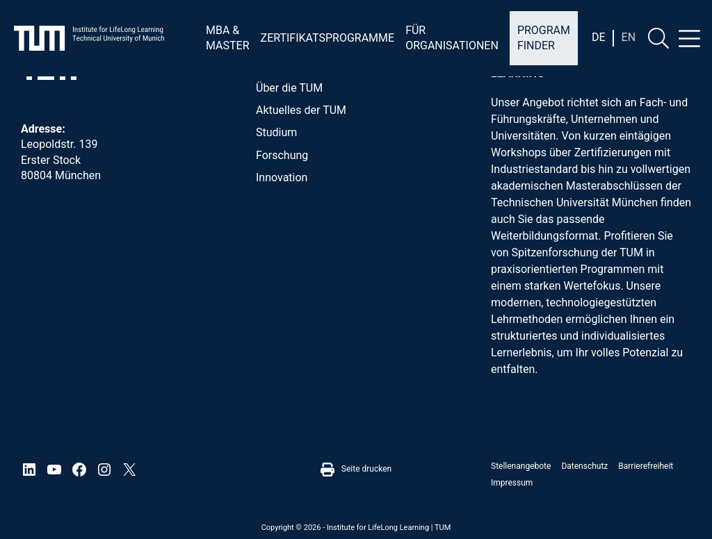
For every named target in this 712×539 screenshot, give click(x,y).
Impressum (512, 483)
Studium (276, 132)
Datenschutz (584, 466)
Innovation (281, 177)
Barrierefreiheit (645, 466)
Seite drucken (356, 469)
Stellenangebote (521, 466)
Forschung (282, 155)
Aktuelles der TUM (301, 110)
